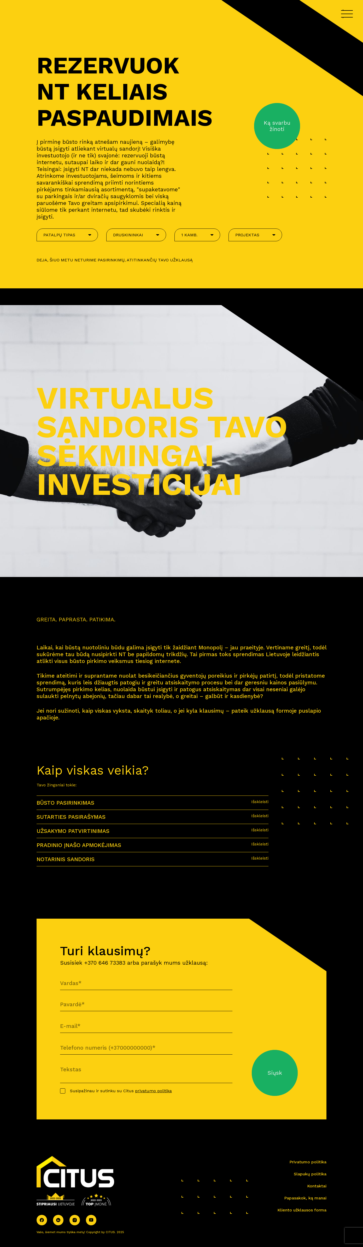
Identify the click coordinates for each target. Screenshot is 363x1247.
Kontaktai (316, 1185)
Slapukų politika (310, 1173)
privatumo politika (153, 1090)
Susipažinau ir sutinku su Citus (121, 1090)
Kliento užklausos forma (301, 1210)
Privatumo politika (307, 1161)
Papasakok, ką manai (305, 1197)
